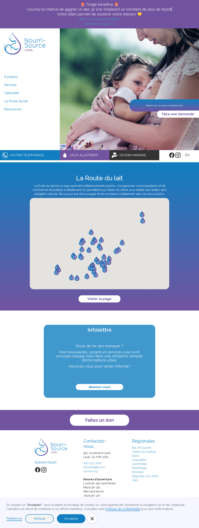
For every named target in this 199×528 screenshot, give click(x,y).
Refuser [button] (39, 518)
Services (10, 85)
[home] (24, 43)
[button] (98, 261)
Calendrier (11, 93)
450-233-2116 (92, 463)
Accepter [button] (71, 518)
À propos (11, 77)
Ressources (12, 109)
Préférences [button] (14, 518)
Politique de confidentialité (123, 509)
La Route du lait (16, 101)
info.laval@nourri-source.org (94, 469)
